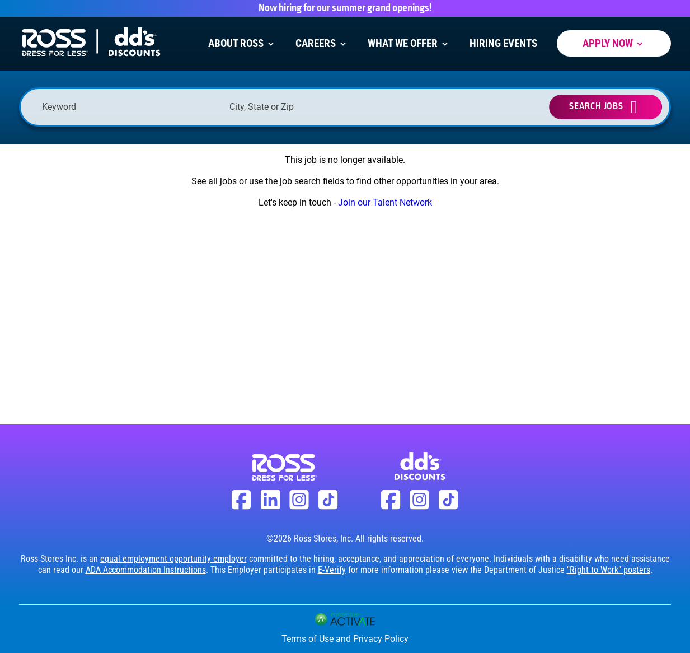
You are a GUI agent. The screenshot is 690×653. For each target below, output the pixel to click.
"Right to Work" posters (608, 570)
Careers (321, 43)
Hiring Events (503, 43)
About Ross (242, 43)
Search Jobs (596, 106)
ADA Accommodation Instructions (146, 570)
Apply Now (614, 43)
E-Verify (332, 570)
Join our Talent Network (385, 202)
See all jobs (214, 181)
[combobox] (317, 106)
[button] (397, 107)
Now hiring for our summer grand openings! (345, 8)
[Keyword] (130, 106)
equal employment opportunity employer (173, 558)
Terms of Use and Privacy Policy (345, 638)
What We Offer (409, 43)
